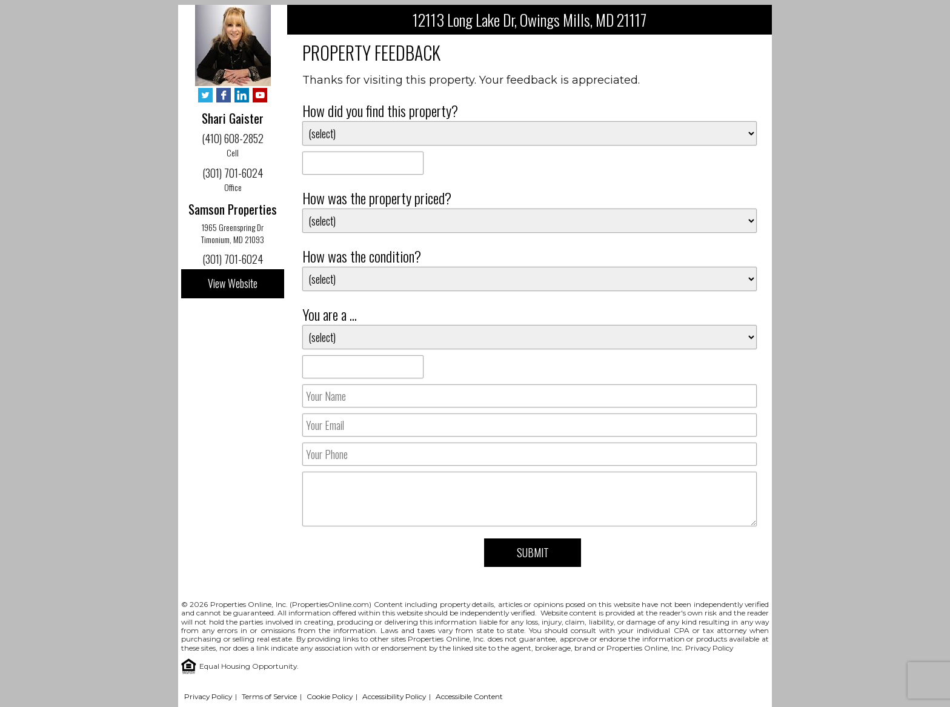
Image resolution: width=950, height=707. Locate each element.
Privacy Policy (709, 647)
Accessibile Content (469, 696)
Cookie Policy (330, 696)
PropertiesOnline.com (330, 604)
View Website (232, 283)
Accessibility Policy (394, 696)
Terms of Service (269, 696)
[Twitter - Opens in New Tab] (205, 96)
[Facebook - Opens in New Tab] (223, 96)
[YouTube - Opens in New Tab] (260, 96)
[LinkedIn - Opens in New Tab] (242, 96)
